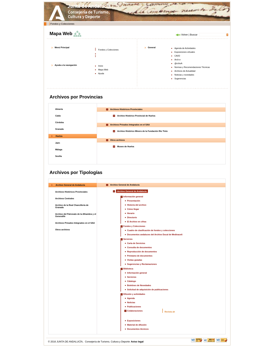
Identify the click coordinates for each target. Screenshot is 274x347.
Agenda (131, 298)
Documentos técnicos (138, 329)
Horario (131, 213)
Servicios (128, 239)
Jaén (57, 143)
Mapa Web (103, 69)
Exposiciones (134, 320)
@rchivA (178, 63)
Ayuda (101, 73)
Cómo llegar (133, 209)
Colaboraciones (135, 311)
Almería (59, 109)
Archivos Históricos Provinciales (71, 192)
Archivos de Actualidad (185, 71)
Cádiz (58, 116)
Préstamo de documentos (139, 256)
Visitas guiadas (134, 260)
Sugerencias (180, 78)
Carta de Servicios (136, 243)
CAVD (177, 56)
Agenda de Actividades (185, 48)
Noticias (131, 302)
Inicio (100, 66)
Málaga (58, 149)
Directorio (132, 217)
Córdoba (59, 122)
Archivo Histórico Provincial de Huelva (136, 116)
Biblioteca (128, 269)
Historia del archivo (136, 205)
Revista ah (170, 312)
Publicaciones (134, 306)
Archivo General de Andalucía (70, 185)
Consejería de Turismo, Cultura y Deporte (107, 341)
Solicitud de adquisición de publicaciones (147, 289)
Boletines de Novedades (139, 285)
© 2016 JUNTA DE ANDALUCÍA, (66, 341)
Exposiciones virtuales (185, 52)
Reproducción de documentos (142, 251)
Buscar (194, 34)
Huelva (59, 136)
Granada (59, 129)
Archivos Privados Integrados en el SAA (75, 223)
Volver (181, 34)
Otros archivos (62, 229)
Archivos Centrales (64, 198)
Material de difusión (137, 325)
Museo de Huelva (125, 146)
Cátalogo (131, 281)
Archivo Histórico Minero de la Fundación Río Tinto (142, 131)
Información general (133, 196)
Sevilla (58, 156)
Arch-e (178, 59)
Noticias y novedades (184, 75)
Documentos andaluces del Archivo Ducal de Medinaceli (155, 234)
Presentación (133, 201)
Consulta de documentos (139, 247)
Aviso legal (137, 341)
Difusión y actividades (134, 294)
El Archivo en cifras (136, 221)
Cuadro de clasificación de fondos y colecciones (151, 230)
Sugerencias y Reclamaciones (142, 264)
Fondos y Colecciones (62, 23)
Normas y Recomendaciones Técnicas (192, 67)
